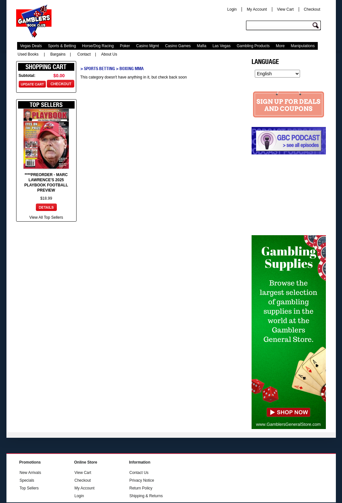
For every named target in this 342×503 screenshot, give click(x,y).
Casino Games (178, 46)
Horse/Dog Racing (98, 46)
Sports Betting (99, 68)
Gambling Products (253, 46)
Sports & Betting (62, 46)
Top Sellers (29, 488)
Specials (27, 480)
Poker (125, 46)
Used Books (28, 54)
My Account (257, 9)
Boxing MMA (131, 68)
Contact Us (139, 472)
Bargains (58, 54)
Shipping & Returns (146, 496)
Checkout (312, 9)
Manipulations (303, 46)
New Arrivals (30, 472)
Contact (84, 54)
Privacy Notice (142, 480)
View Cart (285, 9)
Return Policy (141, 488)
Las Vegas (221, 46)
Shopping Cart (46, 67)
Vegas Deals (31, 46)
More (280, 46)
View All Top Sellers (46, 217)
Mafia (201, 46)
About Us (109, 54)
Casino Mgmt (147, 46)
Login (232, 9)
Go (316, 25)
